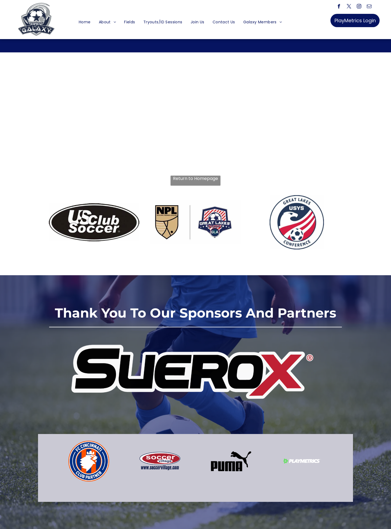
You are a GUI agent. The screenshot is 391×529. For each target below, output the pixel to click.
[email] (369, 7)
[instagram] (359, 7)
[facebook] (339, 7)
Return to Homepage (195, 179)
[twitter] (349, 7)
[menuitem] (85, 22)
